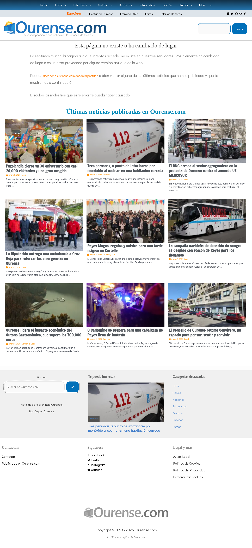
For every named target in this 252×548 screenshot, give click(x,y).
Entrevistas (180, 406)
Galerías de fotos (166, 14)
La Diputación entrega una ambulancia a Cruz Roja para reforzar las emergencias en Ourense (43, 258)
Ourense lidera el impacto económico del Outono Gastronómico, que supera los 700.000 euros (43, 334)
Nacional (178, 400)
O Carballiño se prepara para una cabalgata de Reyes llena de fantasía (125, 332)
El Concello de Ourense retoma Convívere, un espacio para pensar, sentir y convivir (205, 332)
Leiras (147, 14)
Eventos (178, 413)
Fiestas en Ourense (104, 14)
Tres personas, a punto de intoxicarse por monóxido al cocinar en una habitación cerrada (125, 168)
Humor (177, 427)
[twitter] (232, 13)
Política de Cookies (186, 463)
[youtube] (241, 13)
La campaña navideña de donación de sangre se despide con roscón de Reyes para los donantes (205, 250)
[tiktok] (245, 13)
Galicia (177, 393)
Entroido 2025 (130, 14)
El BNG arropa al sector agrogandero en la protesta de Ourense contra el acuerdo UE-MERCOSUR (203, 170)
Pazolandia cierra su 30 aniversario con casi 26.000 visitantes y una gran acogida (41, 168)
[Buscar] (72, 387)
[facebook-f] (126, 455)
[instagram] (237, 13)
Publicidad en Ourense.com (21, 463)
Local (176, 386)
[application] (65, 5)
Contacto (8, 456)
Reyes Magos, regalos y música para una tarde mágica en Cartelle (125, 248)
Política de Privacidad (189, 470)
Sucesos (93, 418)
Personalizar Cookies (188, 477)
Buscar (239, 28)
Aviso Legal (181, 456)
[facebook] (228, 13)
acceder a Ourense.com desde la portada (76, 75)
